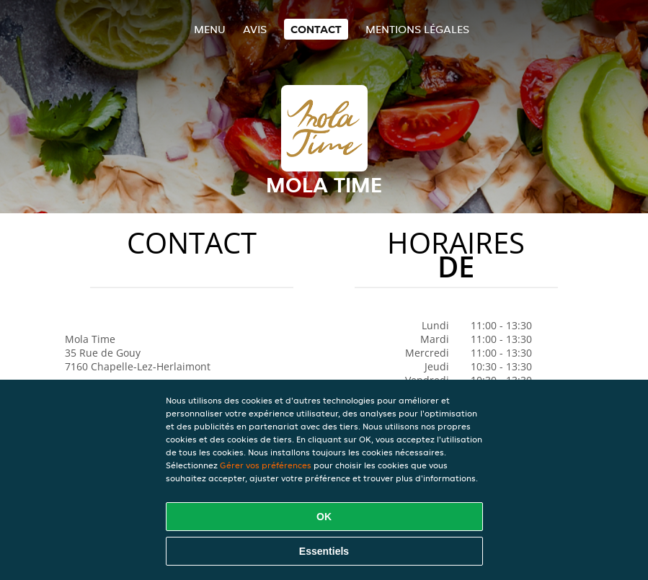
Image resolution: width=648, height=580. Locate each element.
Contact (316, 29)
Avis (255, 29)
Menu (210, 29)
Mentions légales (417, 29)
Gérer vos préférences (265, 465)
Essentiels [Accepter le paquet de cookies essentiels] (324, 551)
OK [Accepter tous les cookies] (324, 516)
